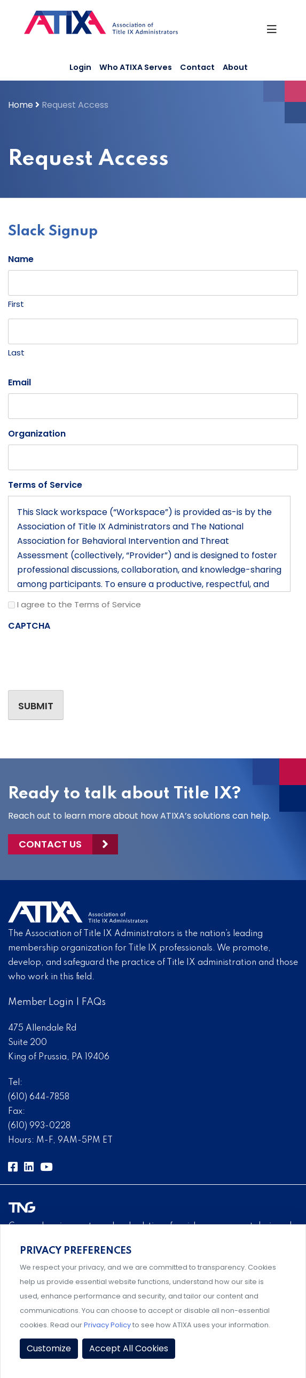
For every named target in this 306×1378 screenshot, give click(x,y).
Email (19, 382)
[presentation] (89, 657)
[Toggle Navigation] (274, 32)
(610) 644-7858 (38, 1097)
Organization (37, 433)
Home (20, 105)
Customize (49, 1348)
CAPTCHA (29, 626)
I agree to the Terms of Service (79, 604)
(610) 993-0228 (39, 1126)
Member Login (41, 1002)
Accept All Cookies (128, 1348)
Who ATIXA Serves (135, 67)
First (16, 304)
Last (16, 352)
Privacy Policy (107, 1324)
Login (80, 67)
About (235, 67)
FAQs (94, 1002)
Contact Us (50, 844)
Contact (197, 67)
